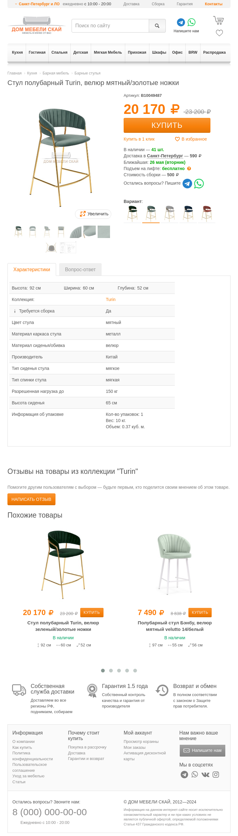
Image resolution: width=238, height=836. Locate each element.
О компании (23, 741)
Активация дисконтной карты (145, 756)
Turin (110, 299)
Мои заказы (135, 747)
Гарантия (185, 4)
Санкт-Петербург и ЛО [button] (39, 4)
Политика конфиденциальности (32, 756)
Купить (167, 125)
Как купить (22, 747)
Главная (14, 73)
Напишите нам (202, 750)
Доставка (132, 4)
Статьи (18, 782)
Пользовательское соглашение (29, 767)
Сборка (158, 4)
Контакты (214, 4)
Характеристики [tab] (31, 269)
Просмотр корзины (141, 741)
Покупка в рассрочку (87, 747)
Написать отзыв (31, 499)
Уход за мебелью (28, 776)
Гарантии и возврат (86, 758)
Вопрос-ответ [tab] (80, 269)
